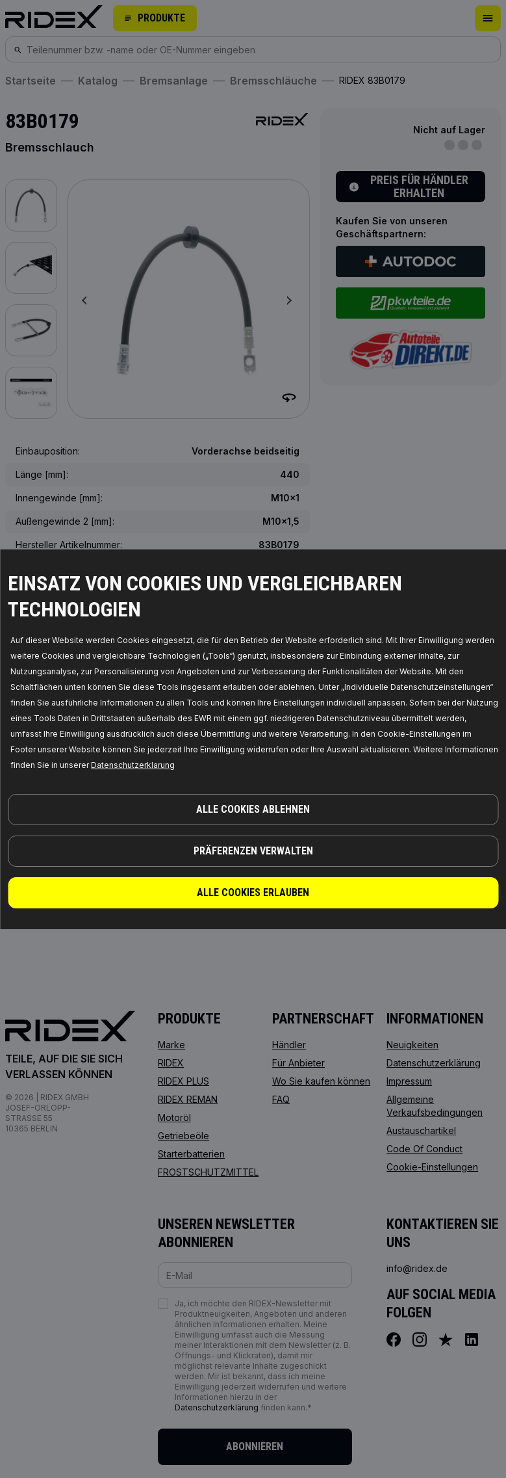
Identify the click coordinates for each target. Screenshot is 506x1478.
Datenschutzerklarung (133, 765)
